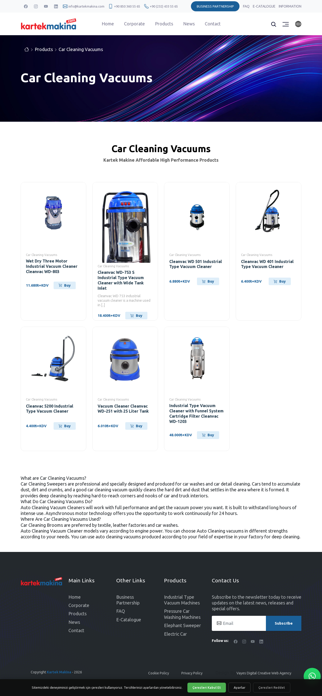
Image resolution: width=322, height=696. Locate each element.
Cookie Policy (158, 673)
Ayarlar (239, 687)
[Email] (256, 623)
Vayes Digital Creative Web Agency (263, 673)
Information (290, 6)
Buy (65, 285)
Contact (213, 23)
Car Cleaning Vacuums (81, 49)
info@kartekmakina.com (86, 6)
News (189, 23)
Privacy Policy (192, 673)
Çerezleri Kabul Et (206, 687)
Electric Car (175, 633)
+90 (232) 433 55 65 (164, 6)
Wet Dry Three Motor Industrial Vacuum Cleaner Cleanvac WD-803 (51, 266)
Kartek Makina (59, 672)
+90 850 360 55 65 (127, 6)
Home (108, 23)
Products (164, 23)
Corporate (134, 23)
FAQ (246, 6)
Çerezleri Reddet (271, 687)
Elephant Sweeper (182, 625)
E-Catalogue (264, 6)
